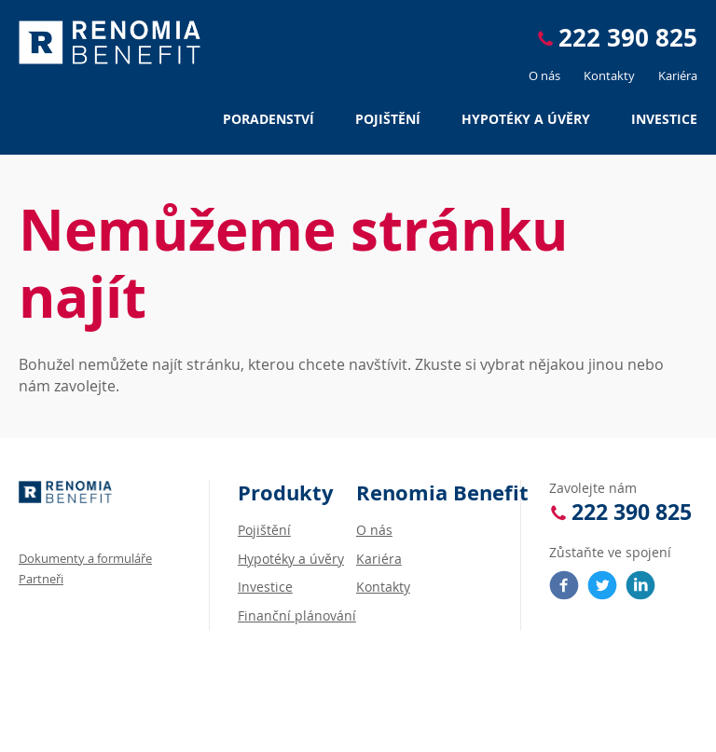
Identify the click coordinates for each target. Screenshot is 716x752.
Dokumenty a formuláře (85, 558)
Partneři (41, 578)
